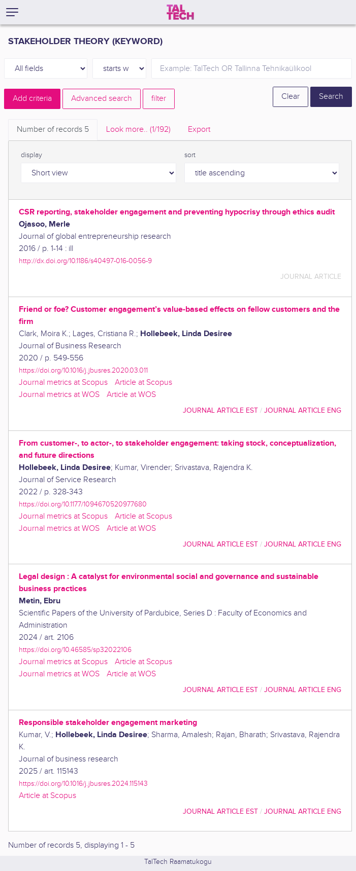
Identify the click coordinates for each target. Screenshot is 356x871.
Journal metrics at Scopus (63, 382)
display (31, 155)
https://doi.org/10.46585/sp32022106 (75, 649)
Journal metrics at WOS (59, 395)
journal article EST (220, 410)
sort (190, 155)
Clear (290, 96)
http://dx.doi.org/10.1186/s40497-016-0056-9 (85, 261)
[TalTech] (180, 12)
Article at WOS (131, 395)
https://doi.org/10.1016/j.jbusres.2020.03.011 (83, 370)
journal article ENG (302, 410)
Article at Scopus (143, 382)
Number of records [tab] (53, 129)
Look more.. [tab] (138, 129)
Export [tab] (199, 129)
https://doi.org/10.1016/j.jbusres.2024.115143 (83, 783)
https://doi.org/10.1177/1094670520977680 (83, 504)
